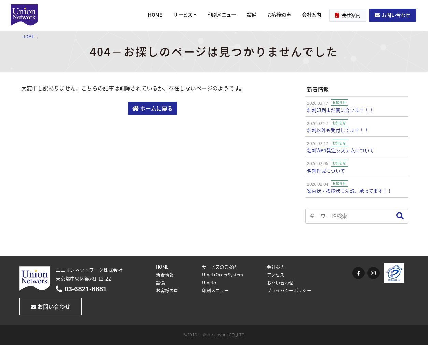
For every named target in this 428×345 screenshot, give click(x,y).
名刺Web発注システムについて (340, 150)
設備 (251, 14)
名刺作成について (326, 170)
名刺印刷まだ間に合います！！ (340, 109)
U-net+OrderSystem (222, 274)
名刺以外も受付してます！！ (338, 130)
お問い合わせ (392, 15)
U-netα (209, 282)
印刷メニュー (221, 14)
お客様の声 (279, 14)
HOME (155, 14)
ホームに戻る (152, 108)
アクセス (275, 274)
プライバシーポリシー (289, 290)
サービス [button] (182, 14)
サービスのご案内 (220, 266)
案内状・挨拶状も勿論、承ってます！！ (349, 190)
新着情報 (165, 274)
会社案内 (311, 14)
